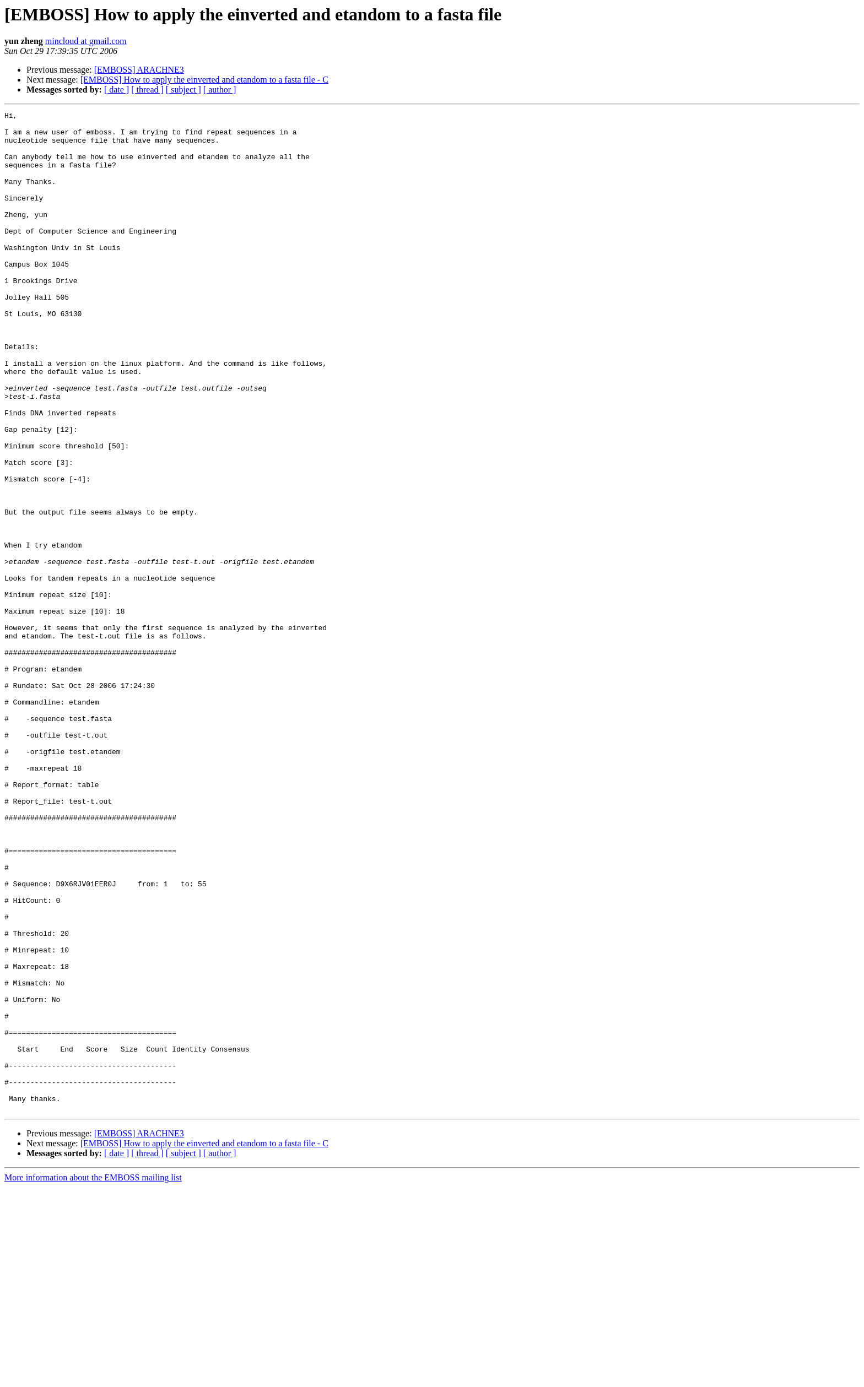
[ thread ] (147, 89)
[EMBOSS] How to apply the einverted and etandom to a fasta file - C (204, 79)
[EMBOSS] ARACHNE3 (139, 69)
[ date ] (116, 89)
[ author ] (219, 89)
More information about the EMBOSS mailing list (93, 1377)
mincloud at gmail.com (86, 41)
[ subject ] (183, 89)
